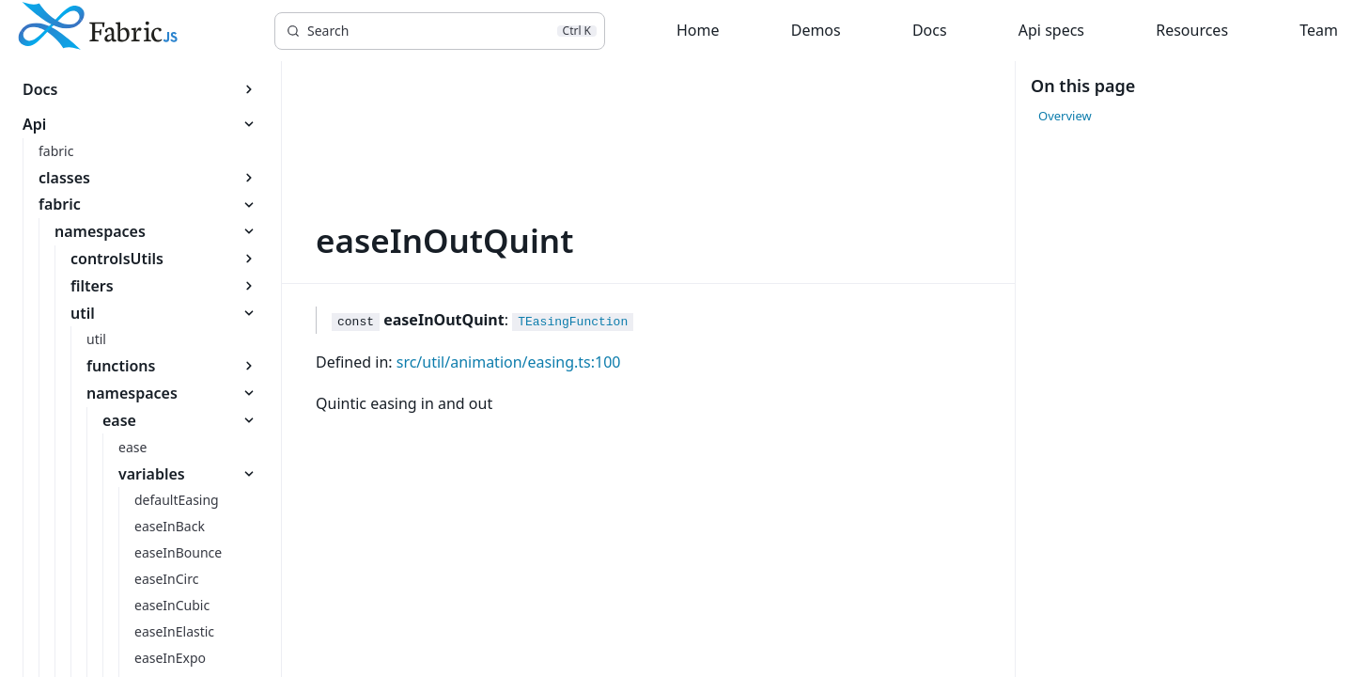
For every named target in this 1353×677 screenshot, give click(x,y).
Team (1318, 30)
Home (698, 30)
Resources (1192, 30)
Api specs (1051, 30)
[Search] (439, 31)
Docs (929, 30)
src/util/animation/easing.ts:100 (509, 362)
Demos (816, 30)
